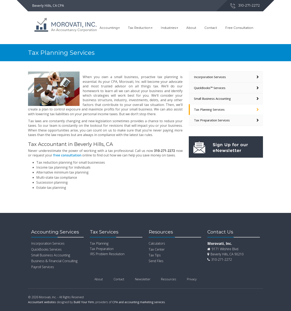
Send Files (156, 261)
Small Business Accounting (212, 98)
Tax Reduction (140, 28)
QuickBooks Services (46, 249)
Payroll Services (42, 267)
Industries (169, 28)
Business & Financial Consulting (54, 261)
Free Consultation (239, 28)
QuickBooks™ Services (209, 88)
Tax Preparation (102, 248)
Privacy (192, 279)
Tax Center (157, 249)
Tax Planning (99, 243)
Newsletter (142, 279)
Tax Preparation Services (212, 120)
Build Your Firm (84, 302)
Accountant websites (42, 302)
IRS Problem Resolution (107, 254)
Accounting (110, 28)
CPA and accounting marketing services (138, 302)
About (191, 28)
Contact (210, 28)
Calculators (157, 243)
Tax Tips (155, 255)
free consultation (67, 155)
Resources (168, 279)
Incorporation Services (210, 77)
